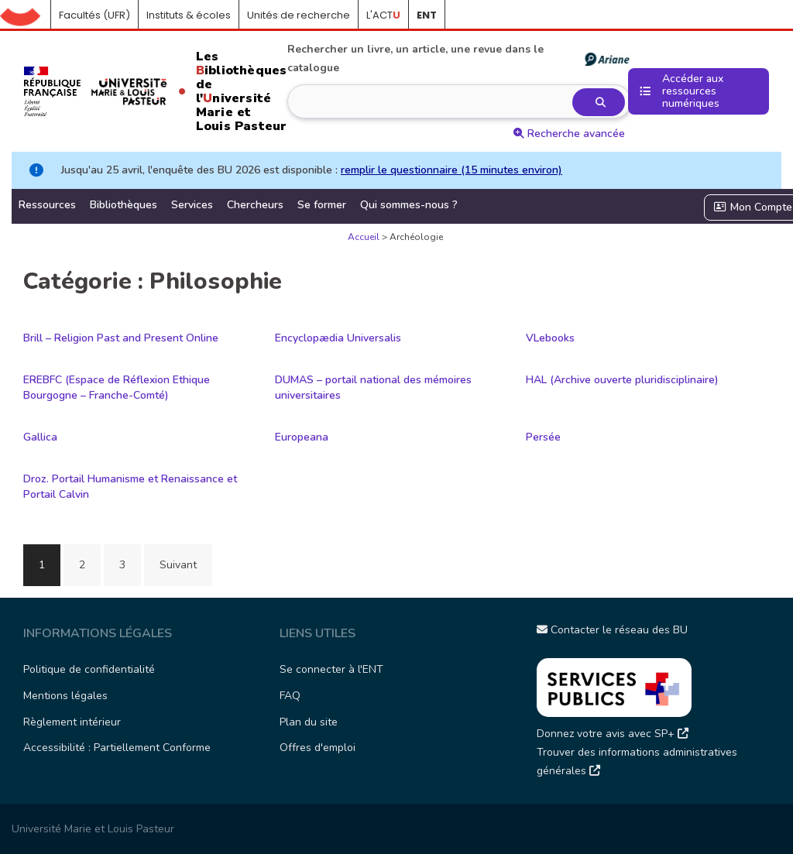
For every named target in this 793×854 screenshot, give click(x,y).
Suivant (178, 564)
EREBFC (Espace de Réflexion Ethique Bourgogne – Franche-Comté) (116, 387)
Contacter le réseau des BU (612, 629)
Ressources (47, 204)
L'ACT (383, 15)
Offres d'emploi (317, 747)
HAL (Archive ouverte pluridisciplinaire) (622, 379)
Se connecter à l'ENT (331, 669)
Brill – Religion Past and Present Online (120, 338)
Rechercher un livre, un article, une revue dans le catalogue (457, 58)
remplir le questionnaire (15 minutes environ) (451, 170)
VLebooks (550, 338)
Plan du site (309, 722)
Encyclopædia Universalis (338, 338)
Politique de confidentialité (89, 669)
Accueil (25, 15)
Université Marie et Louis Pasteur (93, 828)
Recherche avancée (569, 133)
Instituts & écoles (188, 15)
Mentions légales (65, 695)
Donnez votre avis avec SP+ (612, 733)
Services (192, 204)
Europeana (301, 437)
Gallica (40, 437)
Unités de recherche (298, 15)
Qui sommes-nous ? (409, 204)
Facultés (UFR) (94, 15)
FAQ (290, 695)
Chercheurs (255, 204)
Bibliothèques (123, 204)
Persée (543, 437)
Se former (321, 204)
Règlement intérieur (72, 722)
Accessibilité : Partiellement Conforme (117, 747)
